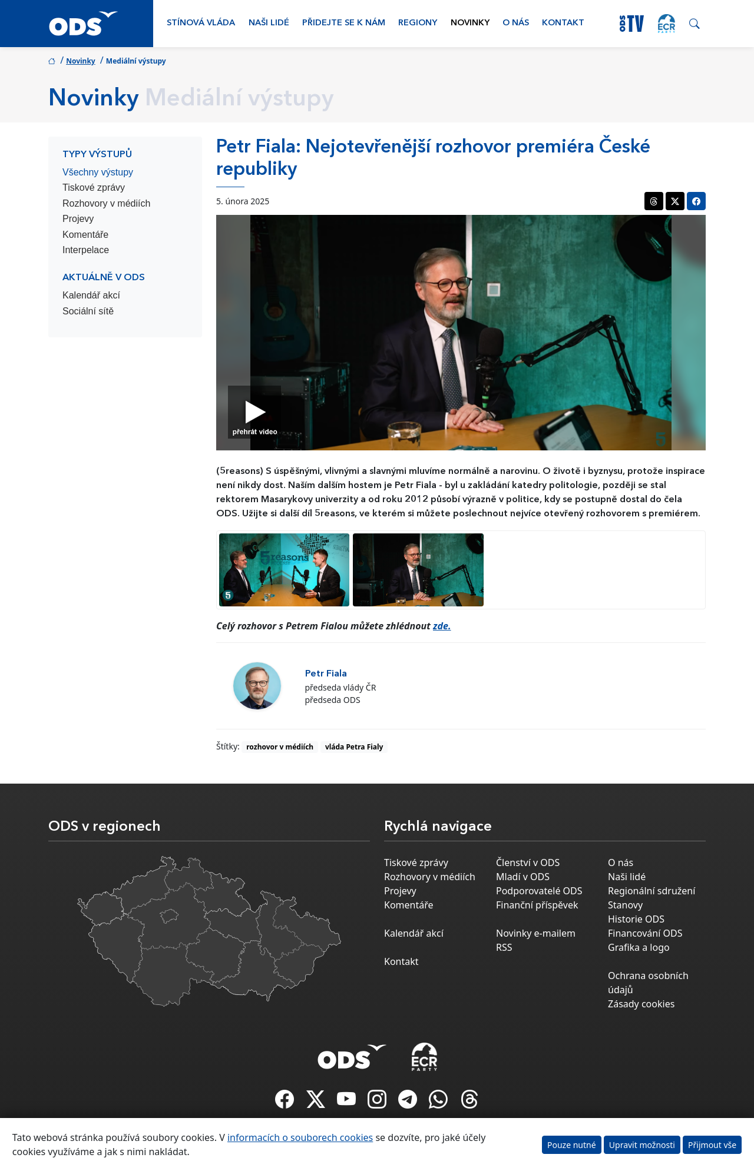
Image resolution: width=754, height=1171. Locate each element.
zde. (442, 625)
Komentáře (85, 235)
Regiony (417, 23)
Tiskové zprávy (93, 188)
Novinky (470, 23)
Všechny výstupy (97, 172)
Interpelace (85, 250)
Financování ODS (645, 933)
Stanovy (625, 904)
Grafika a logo (639, 947)
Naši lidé (269, 23)
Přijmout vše (712, 1144)
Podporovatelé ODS (539, 890)
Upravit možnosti (642, 1144)
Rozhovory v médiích (106, 203)
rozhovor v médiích (279, 747)
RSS (504, 947)
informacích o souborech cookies (300, 1137)
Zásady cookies (641, 1003)
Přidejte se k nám (343, 23)
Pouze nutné (571, 1144)
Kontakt (563, 23)
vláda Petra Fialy (354, 747)
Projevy (78, 219)
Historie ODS (636, 919)
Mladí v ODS (523, 876)
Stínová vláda (201, 23)
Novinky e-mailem (536, 933)
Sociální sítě (88, 311)
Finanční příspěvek (537, 904)
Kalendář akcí (91, 295)
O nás (515, 23)
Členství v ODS (528, 862)
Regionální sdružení (651, 890)
